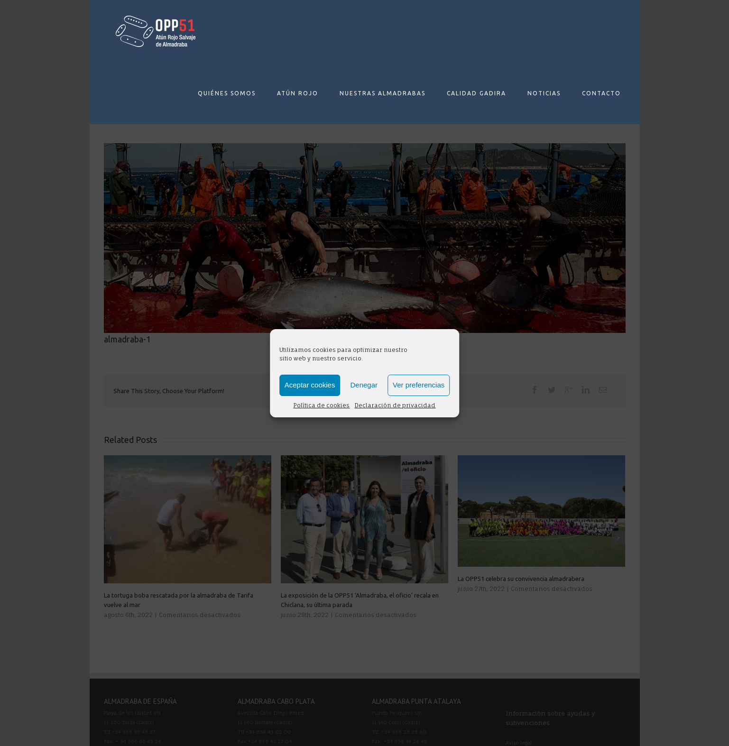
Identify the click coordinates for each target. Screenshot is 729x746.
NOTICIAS (544, 93)
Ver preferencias (418, 385)
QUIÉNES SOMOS (227, 93)
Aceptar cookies (310, 385)
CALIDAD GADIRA (476, 93)
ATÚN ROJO (297, 93)
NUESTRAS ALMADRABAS (382, 93)
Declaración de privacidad (394, 405)
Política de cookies (321, 405)
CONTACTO (601, 93)
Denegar (364, 385)
